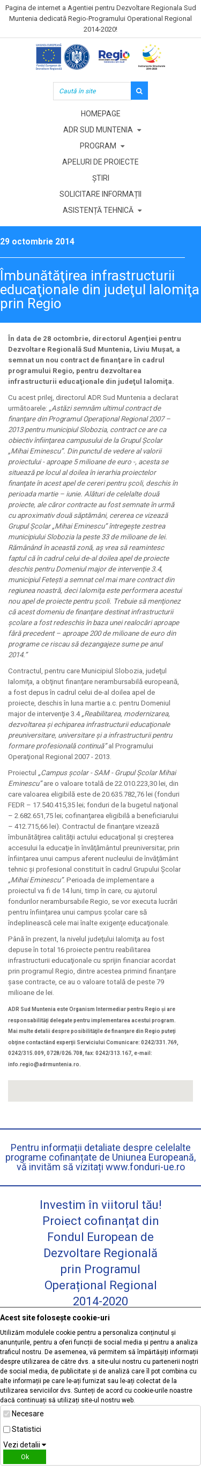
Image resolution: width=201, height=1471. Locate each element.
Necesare (28, 1413)
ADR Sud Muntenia (98, 129)
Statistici (26, 1429)
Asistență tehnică (98, 210)
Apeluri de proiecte (100, 162)
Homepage (101, 113)
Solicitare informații (100, 194)
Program (98, 146)
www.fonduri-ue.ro (145, 1166)
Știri (100, 178)
